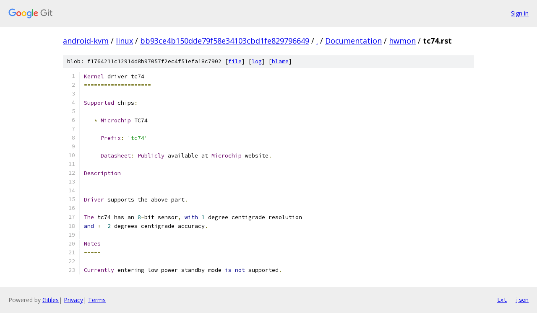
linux (124, 41)
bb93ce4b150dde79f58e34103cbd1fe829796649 (224, 41)
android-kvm (86, 41)
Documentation (353, 41)
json (522, 299)
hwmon (402, 41)
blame (280, 61)
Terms (97, 300)
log (257, 61)
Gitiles (50, 300)
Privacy (73, 300)
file (235, 61)
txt (502, 299)
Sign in (520, 13)
